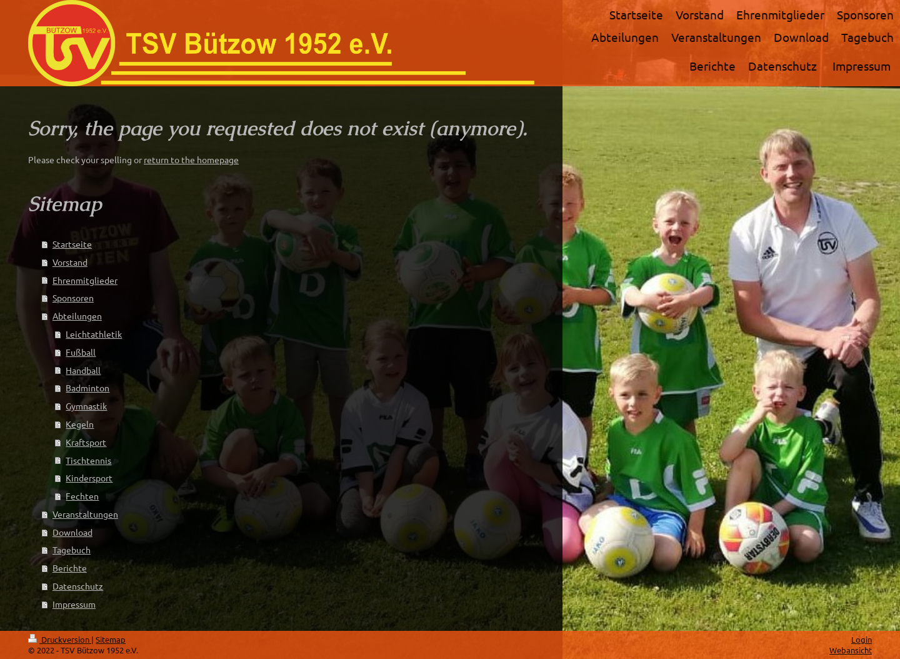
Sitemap (111, 639)
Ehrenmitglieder (85, 280)
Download (72, 532)
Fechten (82, 495)
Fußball (81, 352)
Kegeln (80, 424)
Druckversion (59, 639)
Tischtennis (88, 460)
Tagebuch (71, 549)
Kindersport (89, 477)
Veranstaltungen (85, 514)
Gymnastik (86, 405)
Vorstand (70, 262)
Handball (83, 370)
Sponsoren (73, 297)
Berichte (69, 567)
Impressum (74, 604)
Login (861, 639)
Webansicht (850, 650)
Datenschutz (77, 585)
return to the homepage (191, 159)
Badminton (87, 387)
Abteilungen (77, 315)
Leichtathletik (94, 334)
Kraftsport (86, 442)
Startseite (72, 243)
